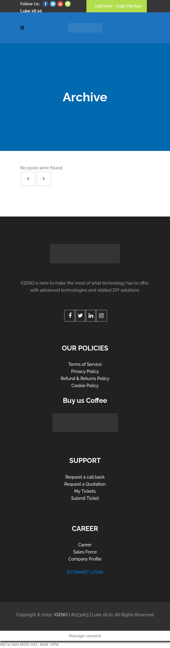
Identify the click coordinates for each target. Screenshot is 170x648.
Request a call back (85, 477)
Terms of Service (85, 364)
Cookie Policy (84, 385)
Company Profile (85, 559)
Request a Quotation (85, 484)
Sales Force (85, 551)
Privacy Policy (85, 371)
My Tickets (85, 491)
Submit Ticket (85, 498)
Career (85, 544)
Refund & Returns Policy (85, 378)
